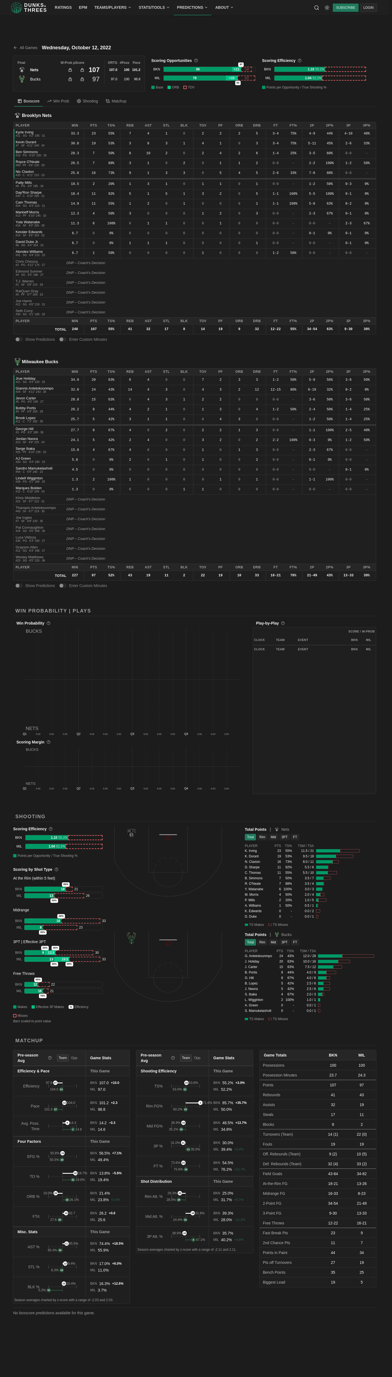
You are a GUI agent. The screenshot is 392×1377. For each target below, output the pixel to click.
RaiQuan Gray (27, 291)
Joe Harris (24, 301)
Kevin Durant (26, 142)
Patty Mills (24, 183)
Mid (273, 837)
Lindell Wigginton (29, 478)
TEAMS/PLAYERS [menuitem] (113, 7)
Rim (262, 837)
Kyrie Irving (24, 132)
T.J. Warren (25, 281)
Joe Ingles (24, 518)
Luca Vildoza (26, 537)
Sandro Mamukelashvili (34, 468)
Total (250, 837)
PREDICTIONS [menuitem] (192, 7)
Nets (34, 70)
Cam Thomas (26, 202)
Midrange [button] (21, 910)
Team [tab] (63, 1058)
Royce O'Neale (27, 162)
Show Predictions (40, 339)
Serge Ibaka (25, 448)
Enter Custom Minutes (88, 339)
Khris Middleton (28, 498)
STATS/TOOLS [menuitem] (154, 7)
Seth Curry (24, 311)
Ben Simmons (27, 152)
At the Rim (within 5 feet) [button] (34, 878)
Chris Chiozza (27, 261)
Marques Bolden (29, 488)
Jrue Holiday (25, 378)
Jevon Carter (26, 398)
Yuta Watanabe (28, 222)
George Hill (24, 429)
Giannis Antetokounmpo (34, 388)
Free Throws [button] (24, 973)
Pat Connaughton (29, 527)
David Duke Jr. (27, 242)
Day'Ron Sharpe (29, 192)
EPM (83, 7)
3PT (285, 837)
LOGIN (368, 8)
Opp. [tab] (74, 1058)
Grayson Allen (27, 547)
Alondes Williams (29, 252)
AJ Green (23, 458)
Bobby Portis (26, 408)
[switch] (19, 339)
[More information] (196, 60)
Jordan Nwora (27, 439)
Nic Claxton (25, 172)
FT (295, 837)
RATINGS (63, 7)
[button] (132, 679)
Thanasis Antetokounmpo (36, 508)
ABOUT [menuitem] (224, 7)
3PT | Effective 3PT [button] (29, 942)
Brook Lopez (26, 418)
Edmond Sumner (29, 271)
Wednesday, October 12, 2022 (76, 47)
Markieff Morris (27, 212)
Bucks (35, 79)
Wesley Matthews (30, 557)
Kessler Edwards (29, 232)
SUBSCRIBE (345, 8)
